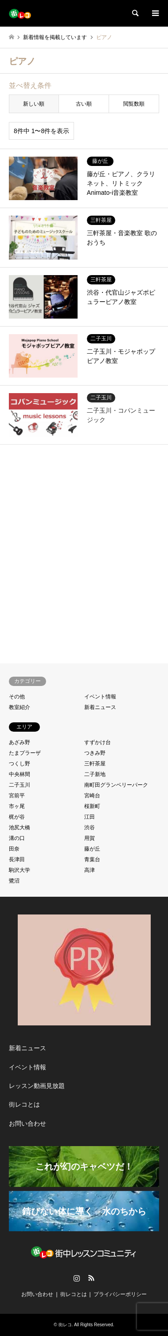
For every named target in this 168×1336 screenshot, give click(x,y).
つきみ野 (94, 753)
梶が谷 (17, 817)
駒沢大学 (19, 870)
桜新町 (92, 806)
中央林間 (19, 774)
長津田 (17, 859)
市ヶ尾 (17, 806)
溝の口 (17, 838)
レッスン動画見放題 (37, 1085)
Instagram (77, 1278)
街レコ (65, 1324)
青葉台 (92, 859)
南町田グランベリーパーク (116, 785)
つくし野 (19, 764)
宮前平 (17, 795)
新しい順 (33, 104)
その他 (17, 697)
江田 (89, 817)
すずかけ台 (97, 742)
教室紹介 (19, 707)
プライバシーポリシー (120, 1294)
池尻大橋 (19, 827)
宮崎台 (92, 795)
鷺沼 (14, 881)
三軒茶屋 (94, 764)
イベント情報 (100, 697)
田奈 (14, 849)
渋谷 (89, 827)
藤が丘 (92, 849)
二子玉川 (19, 785)
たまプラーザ (25, 753)
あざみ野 (19, 742)
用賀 (89, 838)
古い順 (84, 104)
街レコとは (24, 1104)
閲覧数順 (134, 104)
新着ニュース (100, 707)
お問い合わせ (27, 1123)
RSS (91, 1278)
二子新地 (94, 774)
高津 (89, 870)
